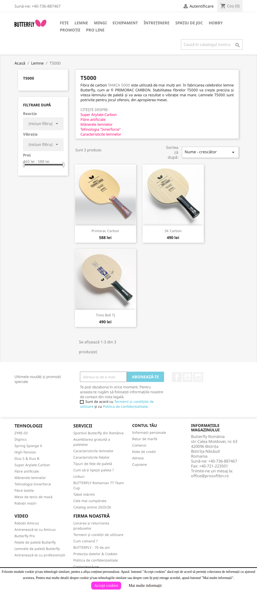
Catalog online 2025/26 (92, 507)
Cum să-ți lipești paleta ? (93, 470)
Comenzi (139, 445)
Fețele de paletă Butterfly (35, 542)
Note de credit (144, 451)
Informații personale (149, 432)
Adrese (138, 458)
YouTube (188, 377)
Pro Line (95, 30)
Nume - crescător (210, 152)
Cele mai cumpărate (89, 500)
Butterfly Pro (24, 536)
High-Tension (25, 452)
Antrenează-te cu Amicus (35, 529)
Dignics (20, 439)
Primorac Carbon (105, 230)
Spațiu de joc (189, 23)
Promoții (70, 30)
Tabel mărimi (84, 494)
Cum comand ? (85, 541)
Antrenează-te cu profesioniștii (39, 555)
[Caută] (212, 44)
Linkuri (79, 476)
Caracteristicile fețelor (91, 457)
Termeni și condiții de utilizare (98, 534)
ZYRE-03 (21, 433)
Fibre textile (24, 490)
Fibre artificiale (26, 471)
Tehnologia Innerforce (32, 484)
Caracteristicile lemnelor (93, 451)
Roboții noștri (25, 503)
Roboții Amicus (26, 523)
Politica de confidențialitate (125, 406)
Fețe (64, 23)
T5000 (28, 78)
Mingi (100, 23)
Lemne (81, 23)
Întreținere (156, 23)
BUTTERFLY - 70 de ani (91, 547)
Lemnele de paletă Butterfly (37, 548)
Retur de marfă (144, 438)
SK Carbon (173, 230)
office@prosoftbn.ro (210, 475)
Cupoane (139, 464)
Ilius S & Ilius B (26, 458)
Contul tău (144, 425)
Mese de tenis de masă (33, 496)
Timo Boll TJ (105, 315)
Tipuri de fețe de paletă (92, 463)
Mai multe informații (145, 585)
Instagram (198, 377)
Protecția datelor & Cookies (95, 553)
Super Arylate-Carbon (32, 465)
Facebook (177, 377)
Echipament (125, 23)
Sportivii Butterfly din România (98, 433)
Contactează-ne (86, 566)
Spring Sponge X (28, 445)
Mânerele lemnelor (30, 477)
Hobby (216, 23)
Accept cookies (106, 585)
